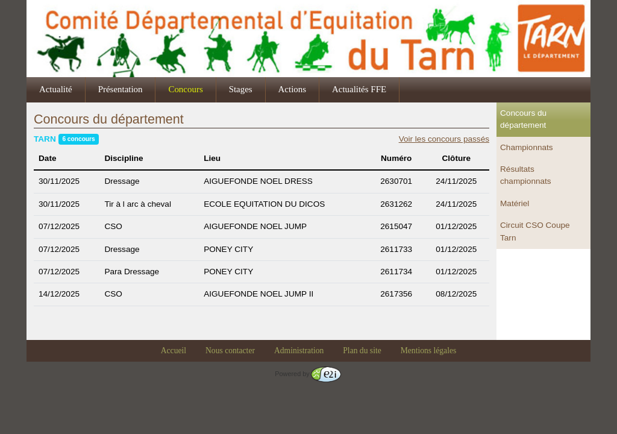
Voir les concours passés (444, 138)
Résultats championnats (525, 175)
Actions (292, 89)
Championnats (526, 147)
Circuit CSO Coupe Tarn (535, 231)
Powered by (307, 373)
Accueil (173, 350)
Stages (240, 89)
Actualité (55, 89)
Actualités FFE (359, 89)
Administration (299, 350)
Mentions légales (429, 350)
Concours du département (523, 119)
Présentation (120, 89)
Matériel (514, 203)
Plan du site (362, 350)
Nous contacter (230, 350)
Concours (185, 89)
